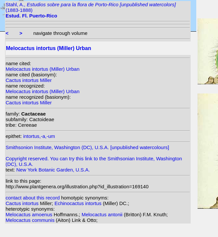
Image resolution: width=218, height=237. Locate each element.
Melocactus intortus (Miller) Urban (42, 69)
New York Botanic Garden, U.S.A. (53, 169)
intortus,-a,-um (39, 136)
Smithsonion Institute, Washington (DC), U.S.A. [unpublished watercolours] (87, 147)
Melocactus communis (31, 220)
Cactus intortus (23, 203)
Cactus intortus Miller (29, 80)
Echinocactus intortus (78, 203)
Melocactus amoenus (30, 214)
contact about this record (33, 197)
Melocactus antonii (103, 214)
